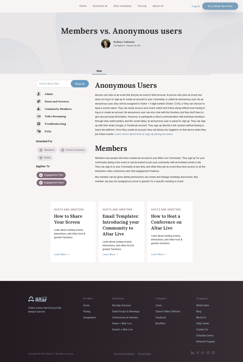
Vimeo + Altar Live (122, 323)
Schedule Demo (204, 335)
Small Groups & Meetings (126, 311)
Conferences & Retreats (125, 317)
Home (86, 305)
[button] (100, 6)
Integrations (89, 317)
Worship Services (121, 305)
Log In (196, 6)
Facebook (160, 317)
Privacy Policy (144, 353)
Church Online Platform (167, 311)
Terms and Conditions (124, 353)
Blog (198, 311)
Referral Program (205, 342)
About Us (201, 317)
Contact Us (202, 329)
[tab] (99, 71)
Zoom (158, 305)
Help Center (202, 323)
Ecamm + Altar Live (122, 329)
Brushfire (160, 323)
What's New (202, 305)
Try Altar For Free (220, 6)
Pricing (86, 311)
